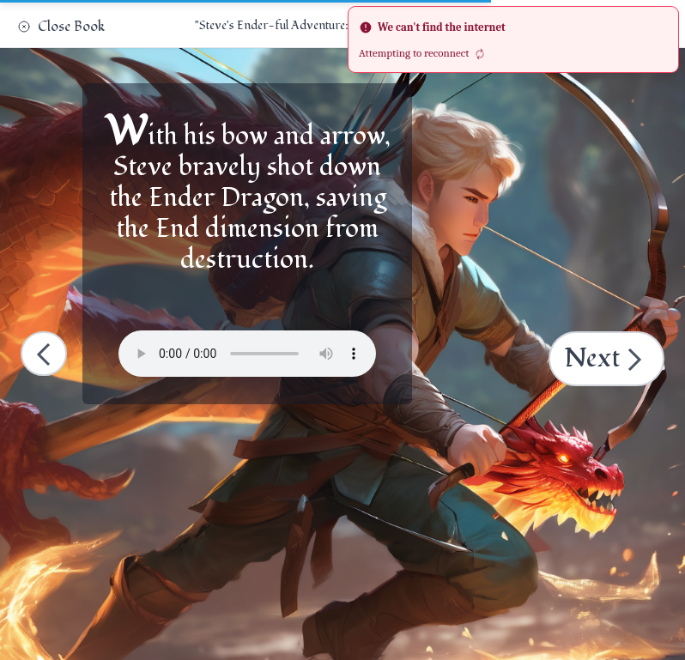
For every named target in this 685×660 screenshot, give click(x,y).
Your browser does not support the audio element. (247, 353)
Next (608, 358)
